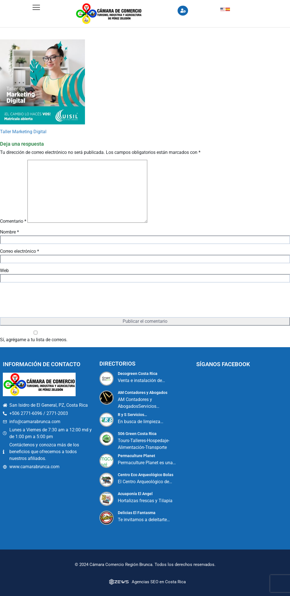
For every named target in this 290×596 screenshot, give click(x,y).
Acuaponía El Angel (135, 493)
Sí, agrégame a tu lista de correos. (35, 336)
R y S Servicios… (132, 414)
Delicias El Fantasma (136, 512)
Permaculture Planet (136, 455)
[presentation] (43, 300)
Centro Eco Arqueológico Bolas (145, 474)
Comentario (13, 221)
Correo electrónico (19, 251)
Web (4, 270)
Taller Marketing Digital (23, 131)
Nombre (9, 232)
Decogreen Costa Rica (137, 373)
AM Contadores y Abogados (142, 392)
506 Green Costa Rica (137, 433)
